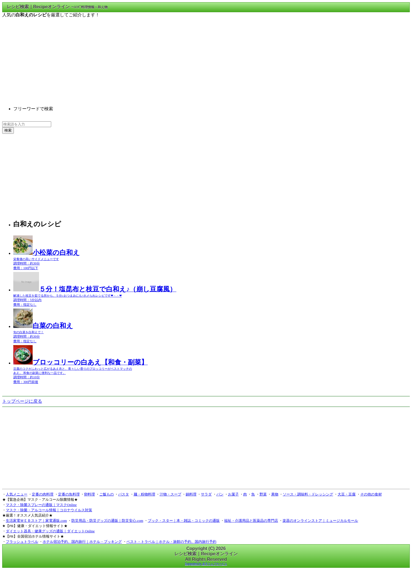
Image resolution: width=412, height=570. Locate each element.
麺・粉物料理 (144, 494)
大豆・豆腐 (347, 494)
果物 (274, 494)
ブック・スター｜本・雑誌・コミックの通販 (184, 520)
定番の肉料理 (42, 494)
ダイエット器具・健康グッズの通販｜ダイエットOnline (50, 531)
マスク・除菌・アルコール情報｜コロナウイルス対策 (49, 510)
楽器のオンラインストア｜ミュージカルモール (320, 520)
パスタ (123, 494)
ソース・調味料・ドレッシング (308, 494)
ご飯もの (106, 494)
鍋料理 (191, 494)
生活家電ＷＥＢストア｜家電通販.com (36, 520)
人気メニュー (16, 494)
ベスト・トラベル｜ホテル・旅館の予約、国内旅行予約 (171, 542)
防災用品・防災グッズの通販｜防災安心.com (107, 520)
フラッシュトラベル (22, 542)
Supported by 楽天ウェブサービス (206, 563)
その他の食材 (371, 494)
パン (220, 494)
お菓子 (233, 494)
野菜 (263, 494)
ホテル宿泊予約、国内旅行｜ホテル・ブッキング (82, 542)
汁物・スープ (170, 494)
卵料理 (89, 494)
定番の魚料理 (69, 494)
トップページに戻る (22, 401)
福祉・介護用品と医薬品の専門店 (251, 520)
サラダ (206, 494)
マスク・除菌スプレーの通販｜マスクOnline (41, 505)
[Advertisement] (206, 57)
